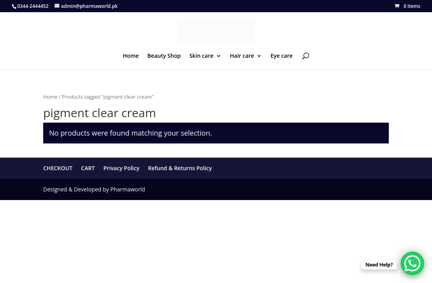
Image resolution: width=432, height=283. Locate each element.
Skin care (201, 56)
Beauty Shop (164, 56)
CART (88, 168)
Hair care (242, 56)
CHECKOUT (57, 168)
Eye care (282, 56)
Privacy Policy (121, 168)
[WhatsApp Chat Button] (412, 263)
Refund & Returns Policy (180, 168)
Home (131, 56)
